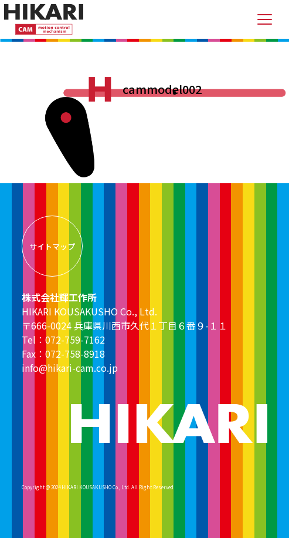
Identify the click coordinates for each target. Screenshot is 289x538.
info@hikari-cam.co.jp (70, 368)
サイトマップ (52, 246)
